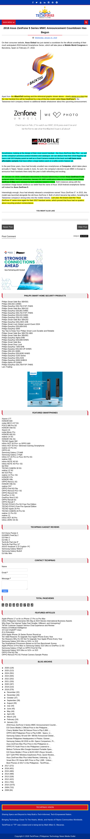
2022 (7, 679)
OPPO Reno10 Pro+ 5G (12, 491)
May (9, 711)
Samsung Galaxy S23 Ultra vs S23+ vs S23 (20, 650)
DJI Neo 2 (6, 538)
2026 (7, 668)
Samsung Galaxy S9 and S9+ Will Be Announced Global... (30, 736)
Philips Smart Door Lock (12, 344)
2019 (7, 687)
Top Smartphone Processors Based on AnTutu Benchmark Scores (29, 643)
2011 (7, 782)
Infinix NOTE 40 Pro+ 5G (12, 464)
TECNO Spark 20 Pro (11, 509)
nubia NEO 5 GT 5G (10, 423)
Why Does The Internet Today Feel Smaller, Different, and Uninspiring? (31, 623)
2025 (7, 671)
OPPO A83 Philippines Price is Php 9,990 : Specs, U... (29, 733)
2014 (7, 774)
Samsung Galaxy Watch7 (12, 549)
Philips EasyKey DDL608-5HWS (15, 340)
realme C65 (6, 459)
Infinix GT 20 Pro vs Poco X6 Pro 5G (17, 457)
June (9, 709)
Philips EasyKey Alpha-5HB (13, 338)
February (11, 719)
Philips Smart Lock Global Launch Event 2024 (21, 324)
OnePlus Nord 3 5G (10, 498)
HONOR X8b (7, 479)
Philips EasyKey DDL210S (13, 358)
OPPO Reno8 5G (9, 500)
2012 (7, 779)
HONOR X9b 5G (9, 484)
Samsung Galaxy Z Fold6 (12, 453)
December (11, 692)
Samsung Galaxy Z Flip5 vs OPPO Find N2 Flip (21, 648)
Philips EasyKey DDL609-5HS (14, 326)
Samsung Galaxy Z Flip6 (12, 455)
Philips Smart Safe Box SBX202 (15, 320)
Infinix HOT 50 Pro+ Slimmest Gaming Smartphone (23, 446)
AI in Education (8, 632)
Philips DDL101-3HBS (11, 351)
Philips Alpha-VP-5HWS (12, 362)
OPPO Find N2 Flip (10, 652)
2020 (7, 684)
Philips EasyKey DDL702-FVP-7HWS (17, 306)
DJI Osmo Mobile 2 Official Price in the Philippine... (27, 728)
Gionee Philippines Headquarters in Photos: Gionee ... (28, 739)
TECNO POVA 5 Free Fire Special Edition (19, 506)
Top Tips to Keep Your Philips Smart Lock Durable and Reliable (28, 331)
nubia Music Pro (8, 432)
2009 (7, 787)
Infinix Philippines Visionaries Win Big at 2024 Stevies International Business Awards (37, 621)
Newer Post (8, 227)
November (11, 695)
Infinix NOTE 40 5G (10, 462)
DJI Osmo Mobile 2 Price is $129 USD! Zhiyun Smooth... (29, 752)
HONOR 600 (7, 421)
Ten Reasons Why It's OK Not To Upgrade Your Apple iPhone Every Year (32, 639)
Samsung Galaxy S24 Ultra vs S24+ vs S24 (20, 641)
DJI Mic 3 (6, 540)
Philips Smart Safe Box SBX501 (15, 302)
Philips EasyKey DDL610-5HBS (15, 315)
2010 (7, 785)
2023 (7, 676)
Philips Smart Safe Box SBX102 (15, 308)
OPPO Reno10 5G (9, 493)
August (10, 703)
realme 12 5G (7, 470)
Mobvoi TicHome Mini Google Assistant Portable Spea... (29, 749)
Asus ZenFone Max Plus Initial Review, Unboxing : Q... (29, 758)
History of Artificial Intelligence (14, 628)
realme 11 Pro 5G (9, 513)
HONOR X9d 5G (9, 428)
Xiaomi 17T (6, 419)
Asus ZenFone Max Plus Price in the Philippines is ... (28, 744)
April (9, 714)
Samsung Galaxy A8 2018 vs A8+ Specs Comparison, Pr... (30, 741)
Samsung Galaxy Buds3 (12, 551)
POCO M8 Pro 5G (9, 426)
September (12, 700)
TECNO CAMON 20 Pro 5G (13, 511)
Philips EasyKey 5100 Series (14, 356)
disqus (76, 236)
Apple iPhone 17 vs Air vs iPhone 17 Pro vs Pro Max (23, 619)
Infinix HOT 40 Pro (9, 518)
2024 (7, 673)
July (9, 706)
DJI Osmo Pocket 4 (10, 533)
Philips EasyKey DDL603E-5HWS (16, 353)
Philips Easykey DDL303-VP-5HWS (16, 349)
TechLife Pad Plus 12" (11, 544)
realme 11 (6, 515)
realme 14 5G (7, 437)
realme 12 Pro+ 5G (10, 475)
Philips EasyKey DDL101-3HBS (15, 317)
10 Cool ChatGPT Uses (11, 630)
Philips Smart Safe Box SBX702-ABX (17, 333)
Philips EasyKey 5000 (11, 329)
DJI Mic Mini (7, 553)
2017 (7, 766)
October (10, 698)
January (10, 722)
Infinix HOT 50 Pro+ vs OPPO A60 (16, 443)
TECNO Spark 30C (10, 441)
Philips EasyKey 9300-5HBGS (14, 360)
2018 (7, 690)
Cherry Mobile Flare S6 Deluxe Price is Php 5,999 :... (28, 730)
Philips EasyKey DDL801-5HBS (15, 311)
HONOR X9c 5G (8, 439)
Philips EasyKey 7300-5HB (13, 347)
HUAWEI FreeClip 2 (10, 535)
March (10, 717)
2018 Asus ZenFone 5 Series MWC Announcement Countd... (31, 725)
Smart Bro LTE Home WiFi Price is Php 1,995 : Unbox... (29, 760)
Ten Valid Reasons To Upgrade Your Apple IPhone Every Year (27, 637)
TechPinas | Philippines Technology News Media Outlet (52, 836)
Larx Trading (7, 367)
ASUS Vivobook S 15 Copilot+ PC (16, 547)
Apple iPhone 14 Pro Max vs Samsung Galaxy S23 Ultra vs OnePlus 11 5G (33, 646)
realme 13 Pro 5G (9, 448)
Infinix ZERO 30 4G (10, 520)
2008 (7, 790)
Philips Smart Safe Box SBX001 (15, 335)
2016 (7, 768)
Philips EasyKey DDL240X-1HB (15, 322)
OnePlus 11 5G (8, 495)
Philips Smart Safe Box (11, 342)
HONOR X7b (7, 477)
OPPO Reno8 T (8, 502)
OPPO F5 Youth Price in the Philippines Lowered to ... (28, 747)
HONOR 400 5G (8, 434)
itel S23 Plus (7, 473)
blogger (84, 236)
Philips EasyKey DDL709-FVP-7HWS (17, 365)
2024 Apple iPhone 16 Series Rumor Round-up (21, 635)
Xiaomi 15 (6, 430)
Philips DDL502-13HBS (11, 304)
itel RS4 (5, 466)
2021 (7, 681)
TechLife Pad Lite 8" (10, 542)
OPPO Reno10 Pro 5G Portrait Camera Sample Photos (25, 655)
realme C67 (6, 486)
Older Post (82, 227)
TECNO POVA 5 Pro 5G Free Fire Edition (19, 504)
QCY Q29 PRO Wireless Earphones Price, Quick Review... (30, 755)
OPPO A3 (6, 450)
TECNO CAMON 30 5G (11, 468)
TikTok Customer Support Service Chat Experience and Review (28, 625)
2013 (7, 777)
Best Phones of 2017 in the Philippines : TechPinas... (28, 763)
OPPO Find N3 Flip (10, 489)
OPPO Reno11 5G (9, 482)
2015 (7, 771)
